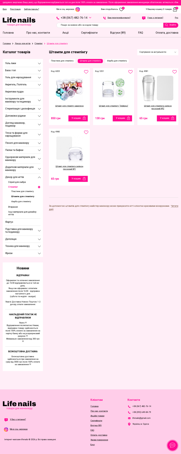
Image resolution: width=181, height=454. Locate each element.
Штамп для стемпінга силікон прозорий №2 (158, 107)
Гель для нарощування (18, 77)
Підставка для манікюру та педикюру (19, 230)
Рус (176, 18)
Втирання (13, 207)
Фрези (8, 253)
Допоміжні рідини (15, 115)
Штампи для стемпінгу (22, 196)
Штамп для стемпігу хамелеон (69, 106)
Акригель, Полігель (16, 84)
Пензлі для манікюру (17, 142)
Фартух (9, 221)
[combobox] (157, 52)
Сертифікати (96, 421)
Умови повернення (99, 440)
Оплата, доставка (98, 435)
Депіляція (10, 239)
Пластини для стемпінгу (22, 191)
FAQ (92, 430)
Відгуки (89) (96, 426)
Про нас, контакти (99, 411)
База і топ (10, 70)
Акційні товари (97, 416)
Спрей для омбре (17, 182)
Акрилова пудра (14, 91)
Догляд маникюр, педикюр (15, 124)
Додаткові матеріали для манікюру (19, 168)
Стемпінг (13, 187)
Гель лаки (10, 63)
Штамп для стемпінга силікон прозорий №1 (69, 167)
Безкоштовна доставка (23, 351)
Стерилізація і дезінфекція (20, 108)
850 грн (55, 118)
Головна (94, 406)
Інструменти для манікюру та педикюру (18, 100)
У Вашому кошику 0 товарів (162, 9)
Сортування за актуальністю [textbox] (152, 52)
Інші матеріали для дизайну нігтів (22, 213)
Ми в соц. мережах (68, 9)
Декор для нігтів (14, 177)
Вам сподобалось (113, 9)
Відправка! (22, 275)
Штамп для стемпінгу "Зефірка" (113, 106)
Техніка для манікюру (17, 246)
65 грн (143, 118)
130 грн (100, 118)
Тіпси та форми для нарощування (16, 134)
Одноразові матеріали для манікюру (20, 158)
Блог (92, 445)
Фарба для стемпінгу (21, 201)
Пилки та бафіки (14, 150)
